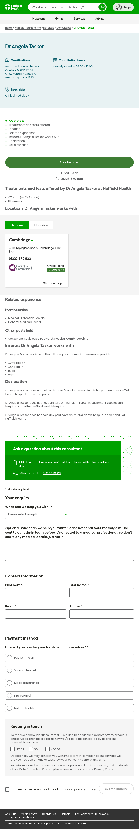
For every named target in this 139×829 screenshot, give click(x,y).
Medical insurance (23, 683)
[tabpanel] (69, 262)
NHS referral (19, 695)
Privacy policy (45, 823)
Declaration (17, 141)
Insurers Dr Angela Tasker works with (34, 137)
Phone (55, 749)
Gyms (59, 18)
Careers (65, 814)
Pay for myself (20, 657)
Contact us (49, 814)
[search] (67, 7)
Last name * (79, 585)
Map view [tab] (41, 225)
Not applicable (20, 708)
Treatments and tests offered (29, 125)
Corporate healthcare (21, 817)
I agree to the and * (54, 789)
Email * (11, 606)
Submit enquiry (116, 789)
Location (14, 129)
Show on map (52, 283)
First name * (15, 585)
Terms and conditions (18, 823)
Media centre (29, 814)
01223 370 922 (52, 473)
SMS (37, 749)
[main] (69, 416)
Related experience (22, 133)
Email (20, 749)
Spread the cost (21, 670)
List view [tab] (17, 225)
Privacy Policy (103, 769)
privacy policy (85, 789)
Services (79, 18)
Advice (99, 18)
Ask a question (18, 145)
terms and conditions (49, 789)
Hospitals (38, 18)
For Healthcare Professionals (92, 814)
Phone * (76, 606)
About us (10, 814)
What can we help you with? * (29, 507)
